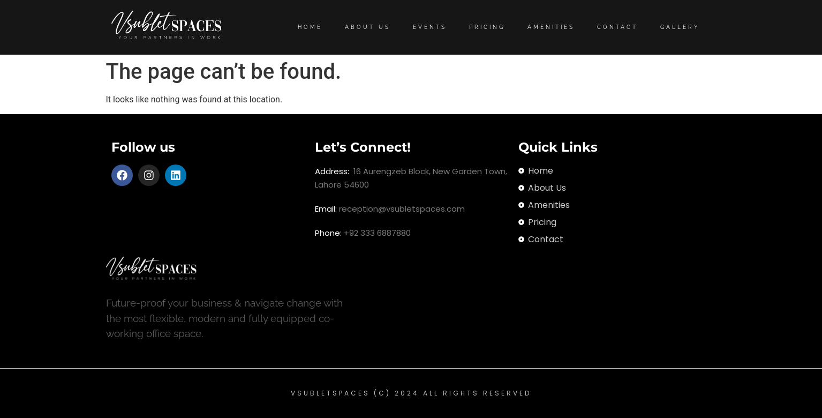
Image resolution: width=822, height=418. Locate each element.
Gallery (680, 27)
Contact (617, 27)
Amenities (551, 27)
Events (430, 27)
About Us (367, 27)
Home (310, 27)
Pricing (487, 27)
